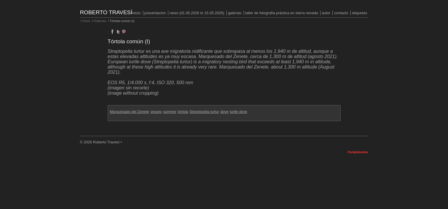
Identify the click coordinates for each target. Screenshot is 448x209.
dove (224, 111)
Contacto (341, 13)
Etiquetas (359, 13)
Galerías (234, 13)
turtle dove (238, 111)
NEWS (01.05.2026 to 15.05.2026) (196, 13)
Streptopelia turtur (204, 111)
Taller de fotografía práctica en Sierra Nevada (281, 13)
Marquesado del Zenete (129, 111)
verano (156, 111)
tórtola (183, 111)
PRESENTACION (155, 13)
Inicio (136, 13)
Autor (326, 13)
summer (169, 111)
